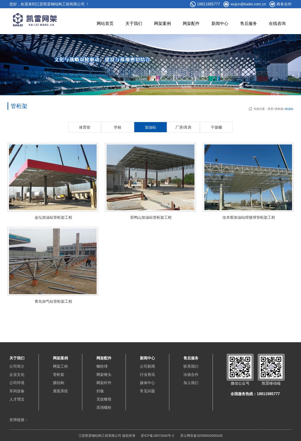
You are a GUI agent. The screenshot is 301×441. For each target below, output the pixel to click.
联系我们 (190, 366)
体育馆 (84, 127)
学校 (117, 127)
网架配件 (191, 23)
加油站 (289, 109)
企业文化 (16, 375)
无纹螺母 (103, 399)
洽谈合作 (190, 375)
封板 (100, 391)
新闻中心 (219, 23)
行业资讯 (147, 375)
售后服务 (248, 23)
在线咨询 (277, 23)
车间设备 (16, 391)
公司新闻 (147, 366)
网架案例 (162, 23)
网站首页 (105, 23)
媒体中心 (147, 383)
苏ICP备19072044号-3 (157, 435)
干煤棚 (216, 127)
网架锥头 (103, 375)
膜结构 (58, 383)
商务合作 (284, 4)
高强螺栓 (103, 407)
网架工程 (60, 366)
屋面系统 (60, 391)
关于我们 (133, 23)
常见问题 (147, 391)
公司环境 (16, 383)
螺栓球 (102, 366)
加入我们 (190, 383)
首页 (270, 109)
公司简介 (16, 366)
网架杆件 (103, 383)
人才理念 (16, 399)
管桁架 (279, 109)
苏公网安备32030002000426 (200, 435)
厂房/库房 (183, 127)
